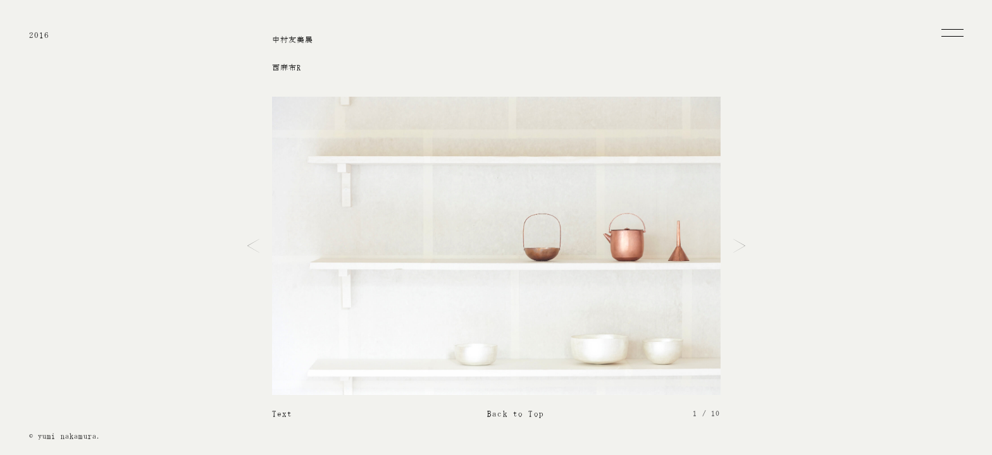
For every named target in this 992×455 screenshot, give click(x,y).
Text (282, 414)
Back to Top (515, 414)
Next (739, 246)
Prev (253, 246)
